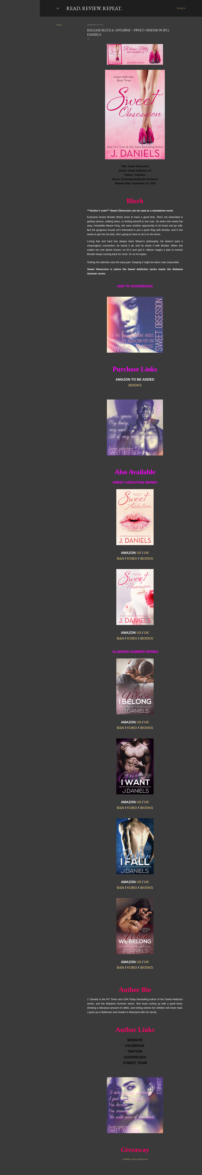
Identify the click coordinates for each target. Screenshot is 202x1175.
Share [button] (59, 25)
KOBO (132, 558)
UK (146, 553)
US (139, 553)
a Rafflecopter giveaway (135, 1159)
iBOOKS (146, 558)
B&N (120, 558)
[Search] (181, 8)
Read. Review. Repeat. (94, 8)
